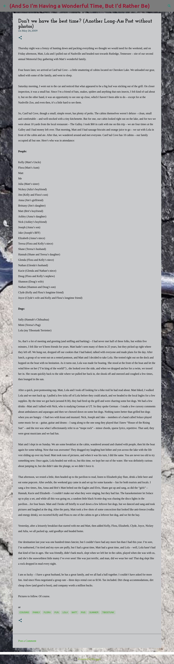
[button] (20, 38)
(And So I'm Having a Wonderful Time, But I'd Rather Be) (80, 6)
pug (83, 612)
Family (36, 612)
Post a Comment (27, 640)
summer (93, 612)
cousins (24, 612)
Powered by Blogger (87, 659)
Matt (74, 612)
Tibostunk (108, 612)
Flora (47, 612)
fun (57, 612)
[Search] (154, 6)
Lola (65, 612)
